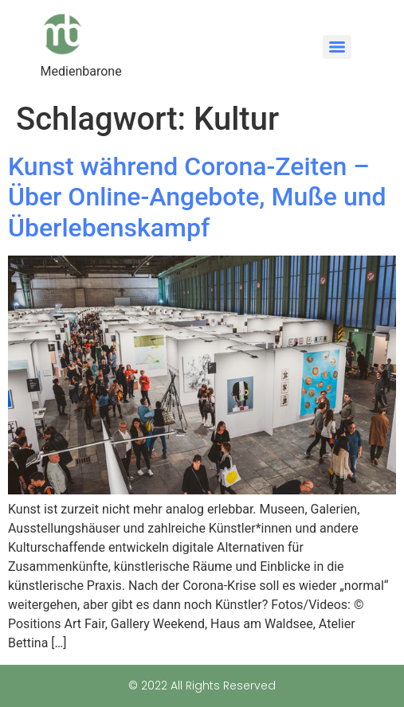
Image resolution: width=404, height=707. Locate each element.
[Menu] (337, 47)
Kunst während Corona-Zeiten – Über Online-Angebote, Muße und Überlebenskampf (197, 197)
